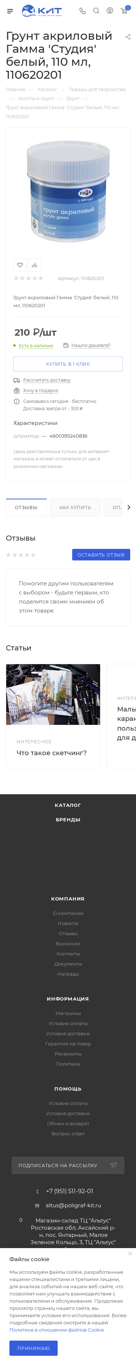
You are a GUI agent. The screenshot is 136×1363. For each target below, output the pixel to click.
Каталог (68, 805)
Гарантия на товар (68, 1043)
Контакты (68, 953)
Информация (68, 999)
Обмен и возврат (68, 1123)
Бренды (68, 819)
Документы (68, 964)
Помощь (68, 1089)
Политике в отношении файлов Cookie (56, 1330)
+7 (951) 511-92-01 (69, 1191)
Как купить (75, 507)
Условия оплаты (68, 1023)
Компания (68, 899)
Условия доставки (68, 1033)
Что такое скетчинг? (52, 753)
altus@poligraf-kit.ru (73, 1205)
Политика (68, 1064)
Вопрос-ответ (68, 1133)
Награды (68, 974)
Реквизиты (68, 1054)
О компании (68, 913)
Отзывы (26, 507)
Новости (68, 923)
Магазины (68, 1013)
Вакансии (68, 943)
